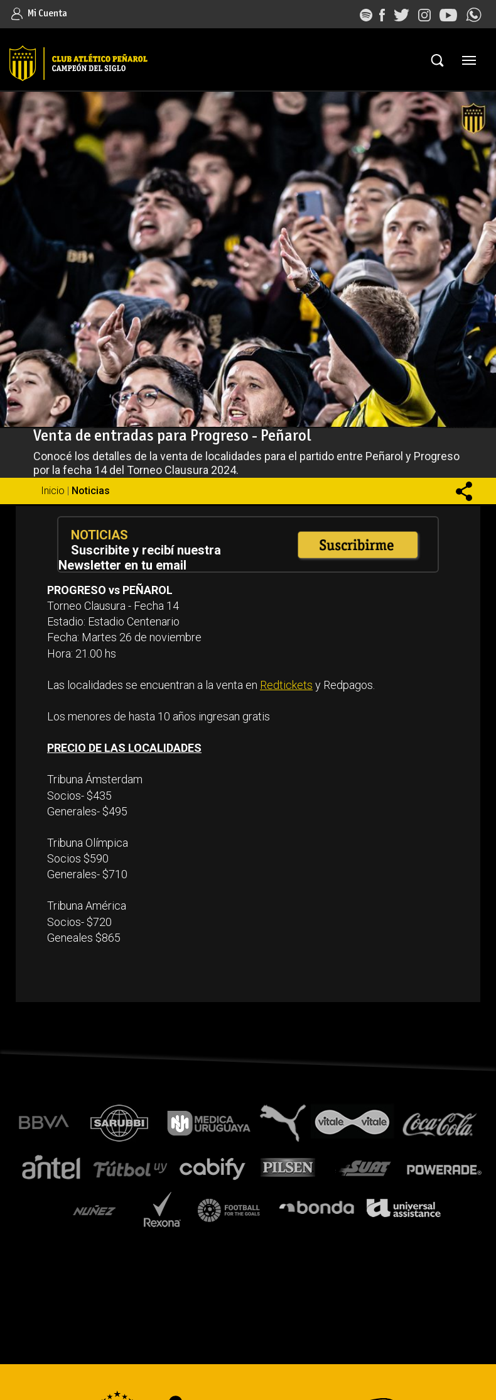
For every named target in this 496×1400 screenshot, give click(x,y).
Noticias (91, 491)
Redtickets (286, 685)
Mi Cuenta (39, 13)
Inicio (53, 491)
